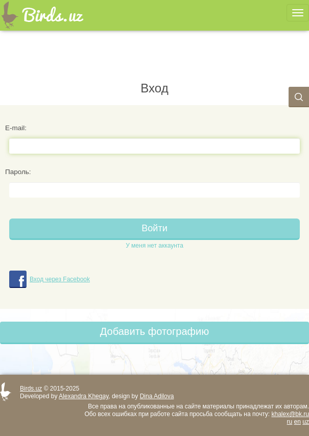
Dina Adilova (157, 396)
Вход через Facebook (60, 279)
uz (305, 421)
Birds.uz (31, 388)
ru (290, 421)
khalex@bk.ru (290, 414)
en (297, 421)
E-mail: (16, 128)
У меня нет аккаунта (154, 245)
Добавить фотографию (154, 331)
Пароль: (18, 172)
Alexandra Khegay (83, 396)
